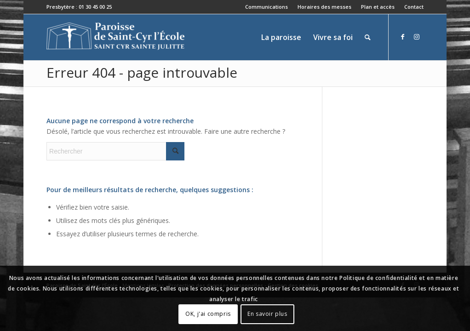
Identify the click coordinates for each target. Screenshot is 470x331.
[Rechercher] (368, 37)
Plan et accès (378, 6)
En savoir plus (267, 314)
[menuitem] (267, 7)
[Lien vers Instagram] (417, 37)
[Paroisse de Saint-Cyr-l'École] (115, 37)
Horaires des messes (324, 6)
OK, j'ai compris (208, 314)
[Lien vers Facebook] (403, 37)
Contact (414, 6)
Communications (266, 6)
